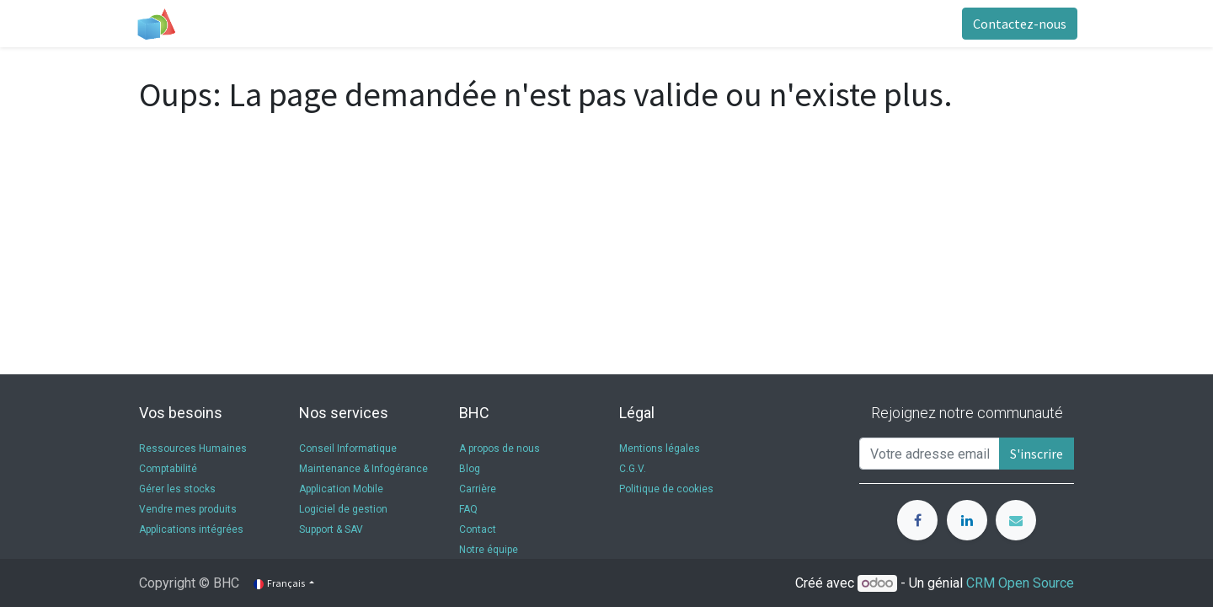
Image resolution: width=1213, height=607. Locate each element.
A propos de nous (499, 448)
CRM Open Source (1020, 583)
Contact (479, 529)
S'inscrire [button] (1036, 453)
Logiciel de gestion (343, 509)
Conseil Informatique (348, 448)
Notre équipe (490, 550)
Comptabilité (168, 469)
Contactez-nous (1016, 23)
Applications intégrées (191, 529)
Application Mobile (341, 489)
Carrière (477, 489)
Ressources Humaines (193, 448)
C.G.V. (632, 469)
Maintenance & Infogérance (363, 469)
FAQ (468, 509)
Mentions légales (659, 448)
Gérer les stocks (177, 489)
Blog (469, 469)
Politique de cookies (666, 489)
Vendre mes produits (188, 509)
